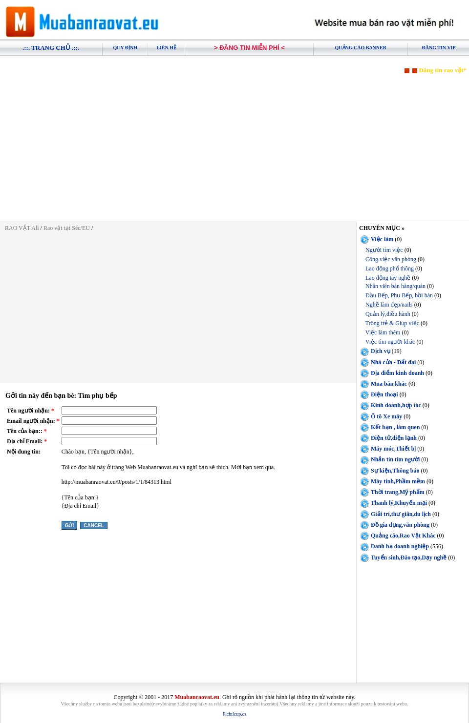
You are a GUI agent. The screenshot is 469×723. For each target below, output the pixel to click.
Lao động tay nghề (387, 277)
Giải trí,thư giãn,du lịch (401, 514)
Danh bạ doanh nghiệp (400, 546)
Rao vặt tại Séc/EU (67, 228)
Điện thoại (384, 394)
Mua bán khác (389, 383)
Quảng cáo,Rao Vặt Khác (403, 535)
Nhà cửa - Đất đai (393, 362)
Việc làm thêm (383, 332)
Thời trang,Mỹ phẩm (398, 492)
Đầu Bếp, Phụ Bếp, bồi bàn (399, 295)
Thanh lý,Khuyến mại (399, 502)
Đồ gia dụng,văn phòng (400, 524)
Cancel (94, 525)
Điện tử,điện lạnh (394, 437)
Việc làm (382, 239)
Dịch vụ (380, 351)
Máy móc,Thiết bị (393, 448)
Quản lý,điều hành (387, 313)
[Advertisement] (234, 142)
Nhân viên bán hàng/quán (395, 286)
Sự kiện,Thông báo (395, 470)
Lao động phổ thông (389, 268)
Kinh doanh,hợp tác (396, 405)
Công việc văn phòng (390, 259)
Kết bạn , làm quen (395, 427)
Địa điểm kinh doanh (397, 373)
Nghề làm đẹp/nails (389, 304)
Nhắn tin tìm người (395, 459)
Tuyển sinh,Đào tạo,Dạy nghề (409, 557)
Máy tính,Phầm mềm (398, 481)
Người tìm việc (384, 250)
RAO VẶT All (22, 228)
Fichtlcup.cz (234, 714)
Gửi (69, 525)
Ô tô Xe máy (386, 416)
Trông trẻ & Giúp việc (392, 323)
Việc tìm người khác (390, 341)
